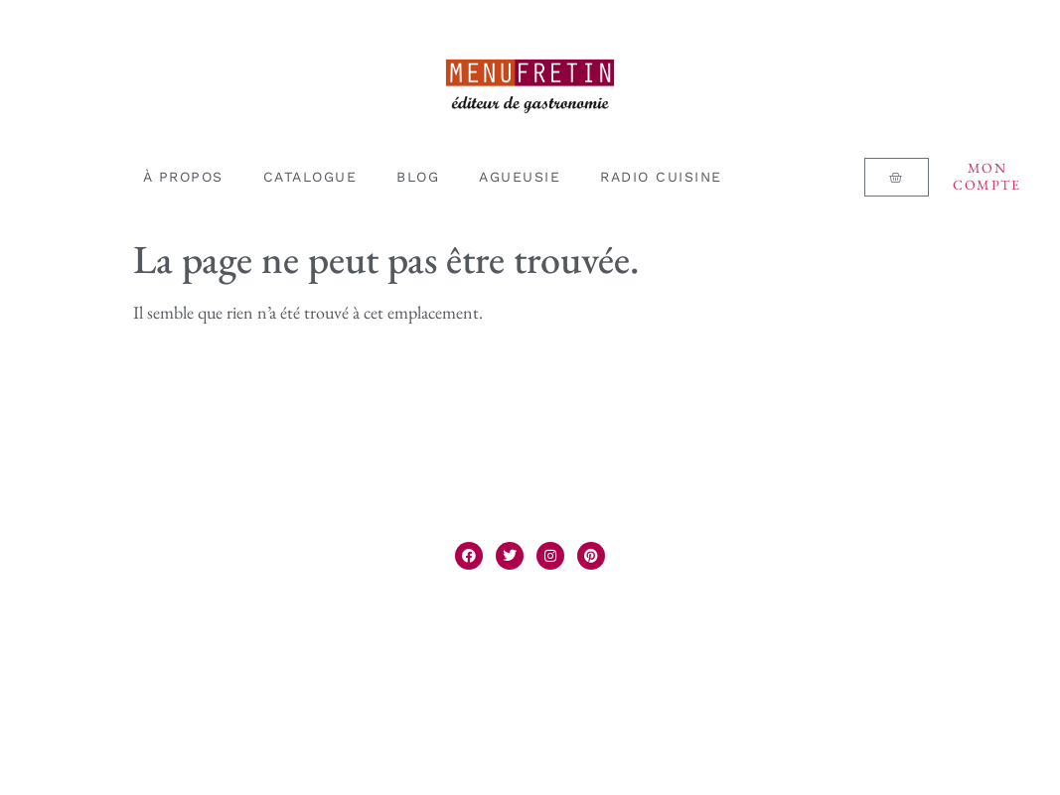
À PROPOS (183, 177)
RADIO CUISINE (661, 177)
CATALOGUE (310, 177)
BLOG (417, 177)
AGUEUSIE (519, 177)
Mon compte (986, 176)
